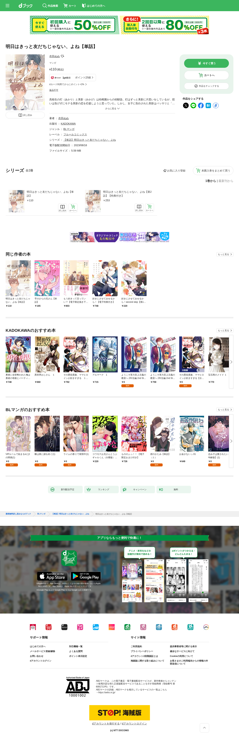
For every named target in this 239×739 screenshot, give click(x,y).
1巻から (210, 180)
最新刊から (225, 180)
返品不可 (53, 90)
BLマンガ (69, 129)
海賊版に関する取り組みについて (147, 660)
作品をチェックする (209, 86)
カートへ (209, 75)
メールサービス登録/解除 (42, 651)
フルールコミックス (75, 134)
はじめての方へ (38, 646)
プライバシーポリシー (142, 651)
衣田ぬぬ (54, 56)
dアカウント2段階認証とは (144, 656)
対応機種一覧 (76, 646)
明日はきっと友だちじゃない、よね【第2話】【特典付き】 (127, 193)
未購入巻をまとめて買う (215, 170)
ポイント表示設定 (78, 656)
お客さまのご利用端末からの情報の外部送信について (189, 662)
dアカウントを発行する (106, 723)
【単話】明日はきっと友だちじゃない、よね (89, 139)
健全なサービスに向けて (182, 651)
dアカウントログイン (40, 660)
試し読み (27, 115)
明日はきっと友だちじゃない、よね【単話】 (50, 193)
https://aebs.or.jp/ (106, 692)
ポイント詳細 (83, 77)
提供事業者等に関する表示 (183, 646)
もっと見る (223, 254)
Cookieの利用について (181, 656)
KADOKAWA (68, 123)
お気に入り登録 (176, 170)
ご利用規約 (136, 646)
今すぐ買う (209, 63)
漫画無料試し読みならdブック (18, 514)
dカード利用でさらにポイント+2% (66, 84)
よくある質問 (76, 651)
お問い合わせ (36, 656)
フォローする (62, 56)
